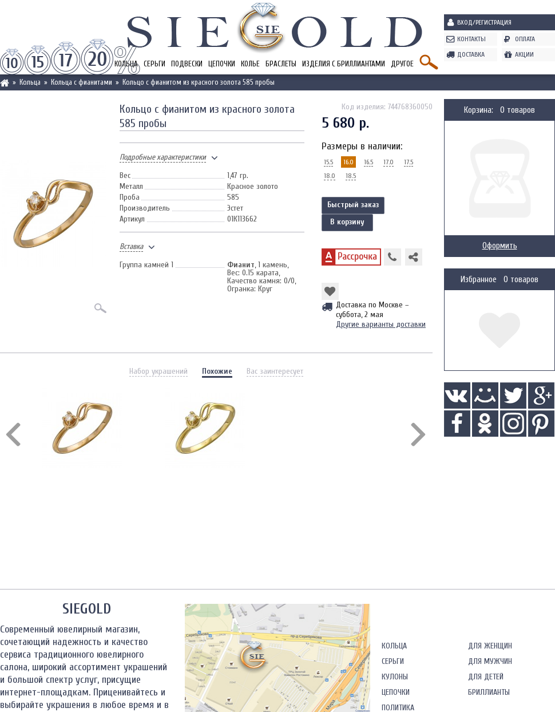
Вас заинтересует (275, 371)
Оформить (499, 246)
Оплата (525, 39)
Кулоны (395, 677)
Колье (250, 64)
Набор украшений (158, 371)
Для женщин (490, 646)
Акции (524, 54)
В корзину (347, 222)
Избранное (479, 279)
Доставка (471, 54)
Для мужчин (490, 661)
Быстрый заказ (353, 204)
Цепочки (221, 64)
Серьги (154, 64)
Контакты (471, 39)
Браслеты (280, 64)
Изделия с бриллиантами (343, 64)
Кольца (394, 646)
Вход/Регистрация (484, 22)
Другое (402, 64)
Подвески (187, 64)
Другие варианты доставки (381, 324)
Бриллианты (489, 692)
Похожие (217, 371)
